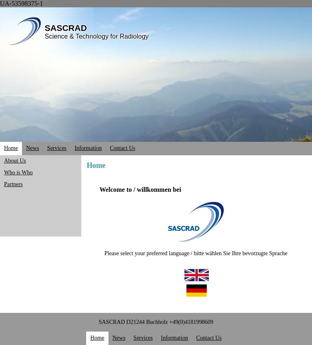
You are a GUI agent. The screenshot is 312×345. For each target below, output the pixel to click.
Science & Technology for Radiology (97, 36)
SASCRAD (66, 28)
